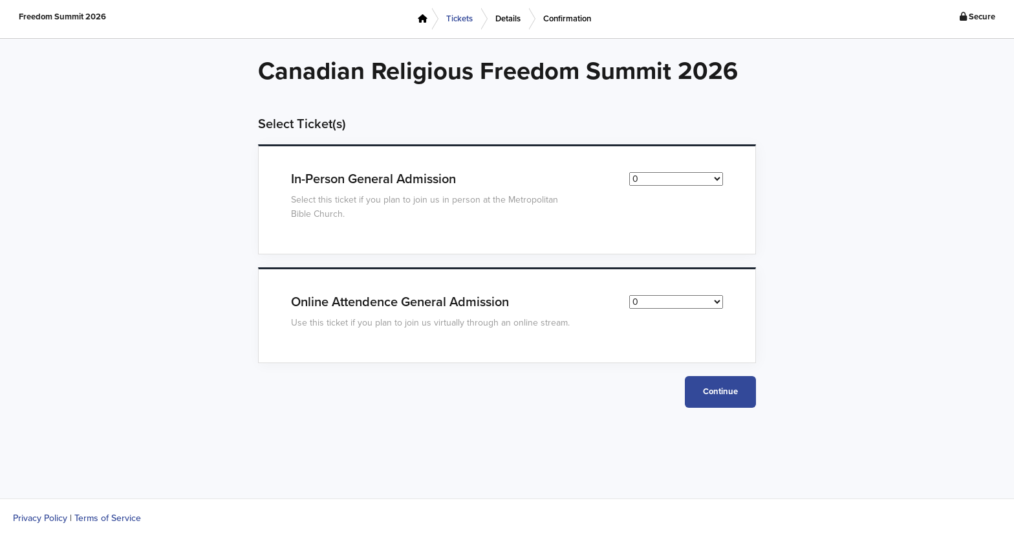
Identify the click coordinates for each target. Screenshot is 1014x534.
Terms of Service (107, 518)
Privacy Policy (40, 518)
